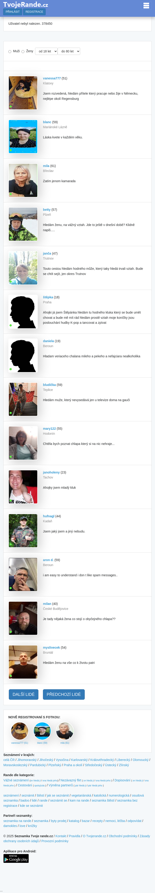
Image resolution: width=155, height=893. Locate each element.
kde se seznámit (31, 805)
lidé (34, 800)
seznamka (41, 821)
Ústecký (110, 765)
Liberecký (123, 760)
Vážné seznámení (16, 780)
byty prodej (58, 821)
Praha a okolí (73, 765)
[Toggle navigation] (146, 6)
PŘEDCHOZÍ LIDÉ (64, 694)
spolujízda (39, 785)
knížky (32, 826)
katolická (100, 795)
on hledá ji (35, 780)
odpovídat (134, 821)
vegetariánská (81, 795)
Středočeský (93, 765)
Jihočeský (46, 760)
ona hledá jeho (49, 780)
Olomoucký (140, 760)
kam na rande (79, 800)
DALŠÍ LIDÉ (24, 694)
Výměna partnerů (61, 785)
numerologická (119, 795)
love (23, 826)
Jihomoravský (27, 760)
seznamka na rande (17, 821)
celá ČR (9, 760)
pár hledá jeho (95, 785)
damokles (10, 826)
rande (44, 800)
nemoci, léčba (115, 821)
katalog (74, 821)
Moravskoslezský (15, 765)
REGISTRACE (34, 11)
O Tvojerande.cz (94, 836)
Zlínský (124, 765)
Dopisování (122, 780)
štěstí (40, 795)
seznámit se (58, 800)
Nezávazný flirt (71, 780)
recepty (97, 821)
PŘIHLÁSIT (13, 11)
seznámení (11, 795)
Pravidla (74, 836)
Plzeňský (54, 765)
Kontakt (61, 836)
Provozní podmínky (54, 841)
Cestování (25, 785)
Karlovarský (79, 760)
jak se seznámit (58, 795)
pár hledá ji (80, 785)
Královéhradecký (102, 760)
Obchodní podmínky (123, 836)
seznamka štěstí (103, 800)
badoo (24, 800)
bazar (86, 821)
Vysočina (62, 760)
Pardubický (38, 765)
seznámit (27, 795)
